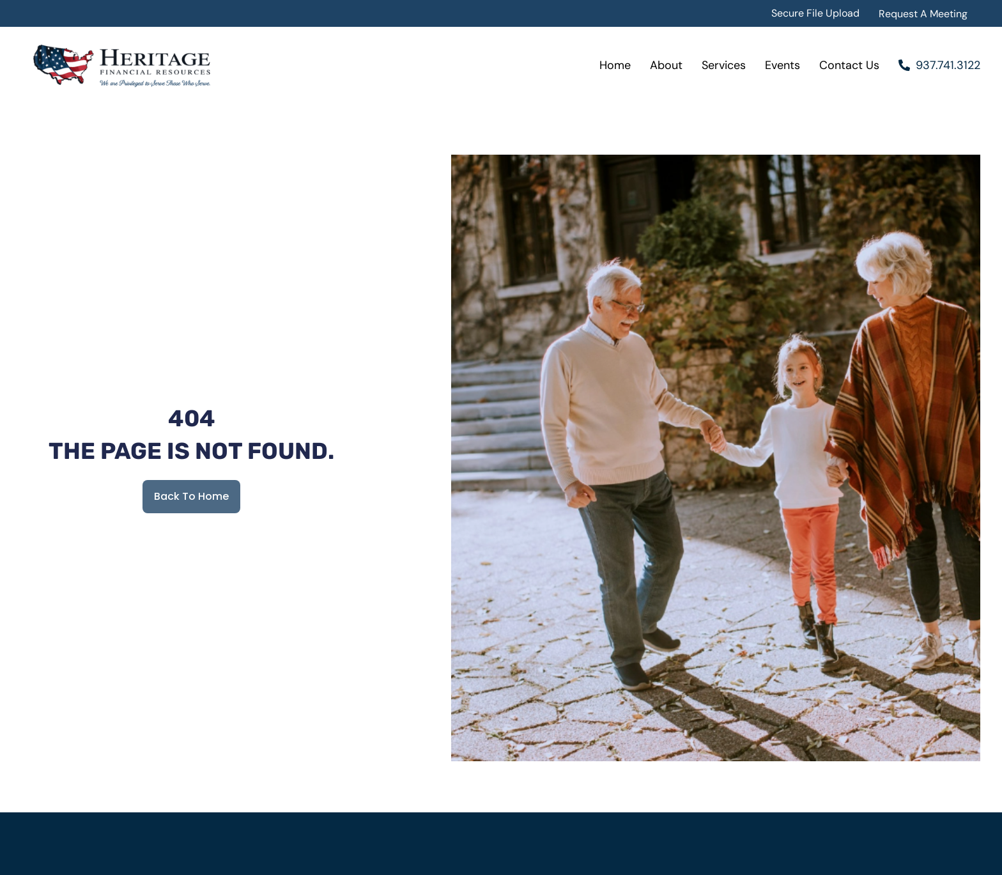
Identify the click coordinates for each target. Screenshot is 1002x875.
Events (782, 65)
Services (724, 65)
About (666, 65)
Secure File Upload (815, 13)
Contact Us (849, 65)
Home (615, 65)
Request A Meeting (923, 13)
